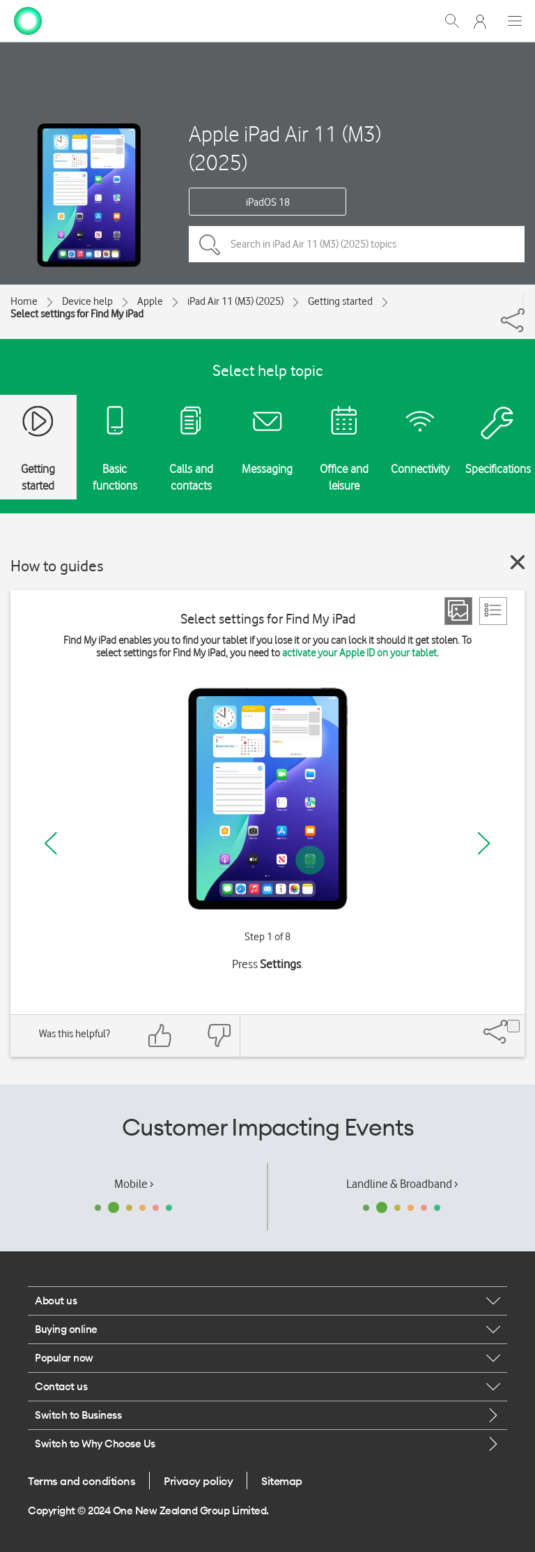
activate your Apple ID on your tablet (359, 653)
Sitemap (281, 1481)
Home (24, 301)
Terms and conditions (81, 1481)
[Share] (523, 300)
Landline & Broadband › (402, 1184)
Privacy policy (198, 1481)
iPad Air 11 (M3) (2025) (235, 301)
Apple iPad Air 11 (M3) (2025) (285, 148)
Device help (87, 301)
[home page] (28, 20)
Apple (150, 301)
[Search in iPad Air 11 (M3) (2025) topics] (357, 244)
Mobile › (133, 1184)
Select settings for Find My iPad (77, 314)
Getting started (340, 301)
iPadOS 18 (268, 202)
